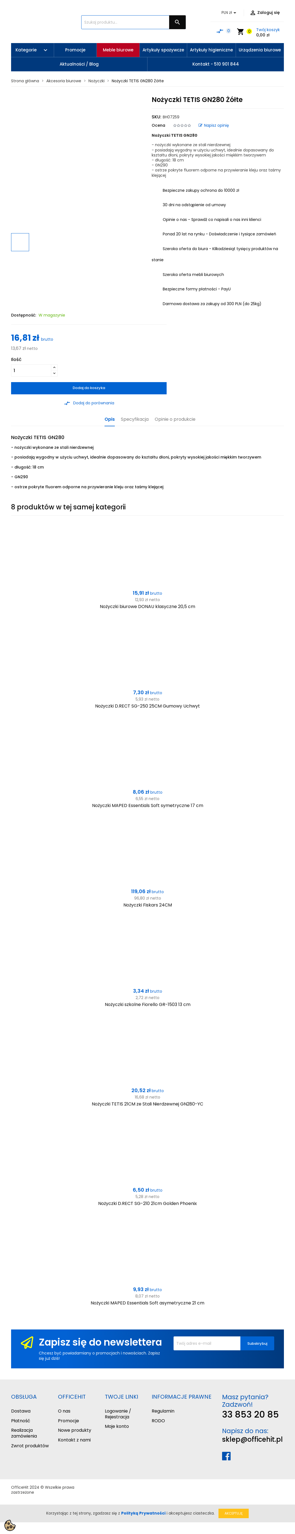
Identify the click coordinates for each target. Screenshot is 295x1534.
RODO (158, 1421)
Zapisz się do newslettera (100, 1342)
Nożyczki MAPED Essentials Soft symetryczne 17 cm (147, 805)
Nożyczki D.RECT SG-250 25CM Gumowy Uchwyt (147, 706)
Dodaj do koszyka (89, 387)
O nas (64, 1411)
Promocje (68, 1421)
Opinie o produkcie (175, 419)
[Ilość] (31, 370)
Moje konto (117, 1426)
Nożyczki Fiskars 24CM (147, 905)
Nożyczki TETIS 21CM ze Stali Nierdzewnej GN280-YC (147, 1104)
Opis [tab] (110, 419)
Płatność (20, 1421)
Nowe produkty (74, 1430)
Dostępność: (23, 315)
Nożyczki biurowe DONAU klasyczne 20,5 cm (147, 606)
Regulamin (163, 1411)
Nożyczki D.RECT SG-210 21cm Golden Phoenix (147, 1203)
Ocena (158, 125)
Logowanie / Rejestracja (118, 1414)
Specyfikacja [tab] (135, 419)
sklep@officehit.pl (252, 1439)
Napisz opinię (214, 125)
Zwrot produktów (30, 1446)
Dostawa (20, 1411)
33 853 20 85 (250, 1414)
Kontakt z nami (74, 1440)
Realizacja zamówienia (24, 1433)
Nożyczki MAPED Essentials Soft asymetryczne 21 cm (147, 1303)
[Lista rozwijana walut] (230, 12)
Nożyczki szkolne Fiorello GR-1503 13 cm (147, 1004)
